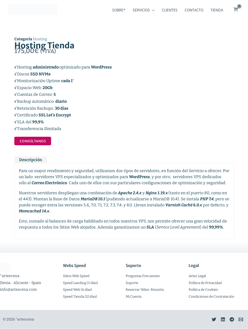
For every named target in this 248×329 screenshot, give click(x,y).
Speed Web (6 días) (77, 290)
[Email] (240, 319)
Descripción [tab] (30, 160)
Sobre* (118, 10)
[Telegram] (229, 319)
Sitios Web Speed (76, 276)
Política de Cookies (203, 290)
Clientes (169, 10)
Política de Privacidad (205, 283)
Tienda (217, 10)
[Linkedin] (218, 319)
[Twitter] (207, 319)
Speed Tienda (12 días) (80, 297)
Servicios (141, 10)
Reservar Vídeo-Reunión (145, 290)
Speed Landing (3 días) (80, 283)
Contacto (194, 10)
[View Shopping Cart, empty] (235, 9)
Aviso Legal (197, 276)
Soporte (132, 283)
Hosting (40, 39)
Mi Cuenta (133, 297)
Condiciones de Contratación (211, 297)
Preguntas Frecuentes (143, 276)
